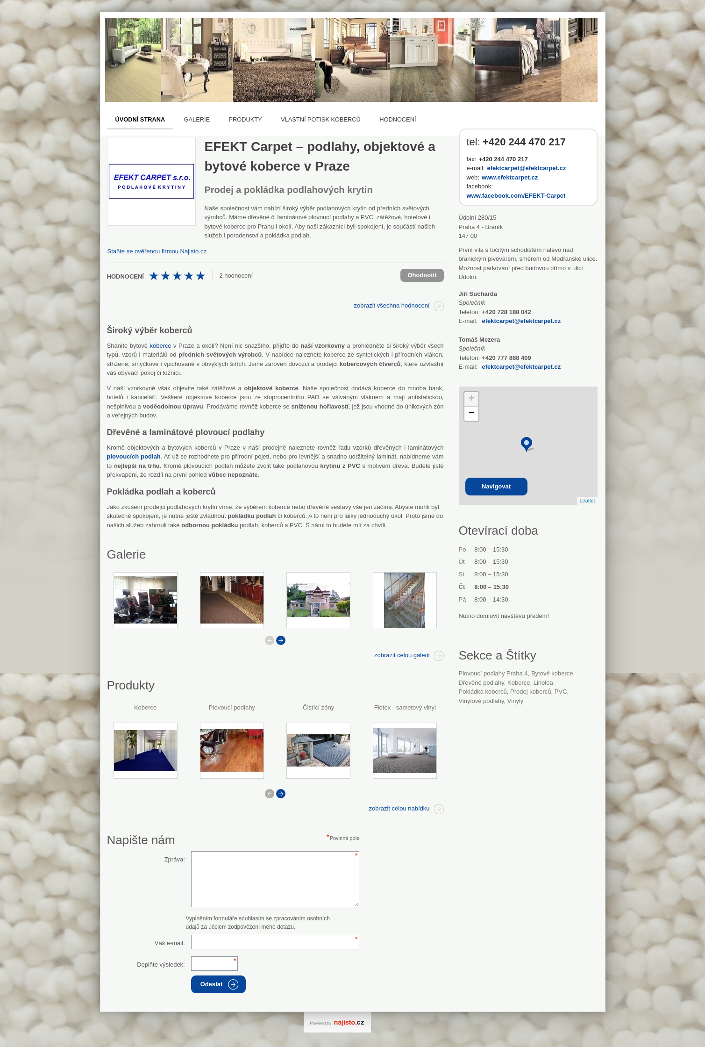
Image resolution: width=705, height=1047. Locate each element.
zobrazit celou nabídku (399, 808)
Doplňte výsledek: (161, 964)
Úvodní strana (140, 119)
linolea (543, 682)
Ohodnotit (421, 275)
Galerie (197, 119)
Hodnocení (397, 119)
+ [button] (471, 399)
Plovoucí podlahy (232, 707)
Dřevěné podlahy (481, 682)
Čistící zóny (318, 707)
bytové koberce (552, 673)
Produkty (245, 119)
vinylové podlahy (481, 700)
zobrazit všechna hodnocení (392, 305)
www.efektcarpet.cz (510, 177)
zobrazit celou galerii (402, 655)
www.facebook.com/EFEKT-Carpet (516, 195)
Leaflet (587, 500)
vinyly (515, 700)
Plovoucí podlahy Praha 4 (493, 673)
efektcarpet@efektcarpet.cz (526, 168)
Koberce (145, 707)
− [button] (471, 414)
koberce (160, 345)
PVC (561, 691)
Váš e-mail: (170, 943)
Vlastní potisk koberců (321, 119)
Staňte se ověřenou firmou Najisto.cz (157, 251)
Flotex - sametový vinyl (405, 707)
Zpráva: (174, 859)
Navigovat (496, 486)
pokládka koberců (483, 691)
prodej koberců (530, 691)
